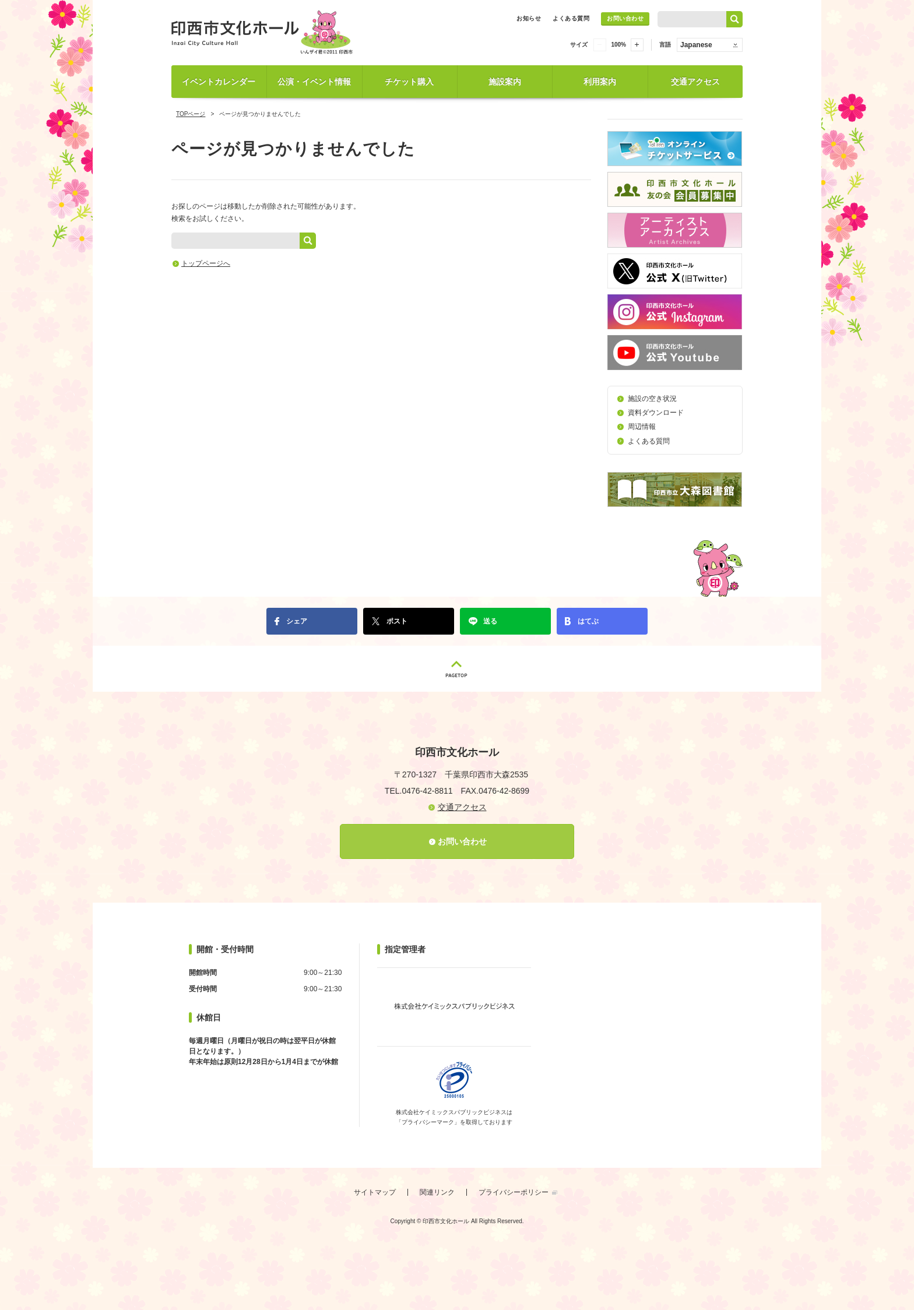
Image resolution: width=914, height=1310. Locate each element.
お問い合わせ (625, 18)
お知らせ (528, 18)
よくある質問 (571, 18)
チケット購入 (409, 81)
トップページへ (205, 263)
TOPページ (190, 114)
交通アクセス (695, 81)
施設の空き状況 (652, 399)
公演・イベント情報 (314, 81)
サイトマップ (375, 1192)
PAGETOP (457, 669)
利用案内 (599, 81)
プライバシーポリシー (514, 1192)
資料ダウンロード (656, 413)
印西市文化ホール (264, 32)
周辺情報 (642, 426)
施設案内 (504, 81)
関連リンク (437, 1192)
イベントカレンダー (218, 81)
